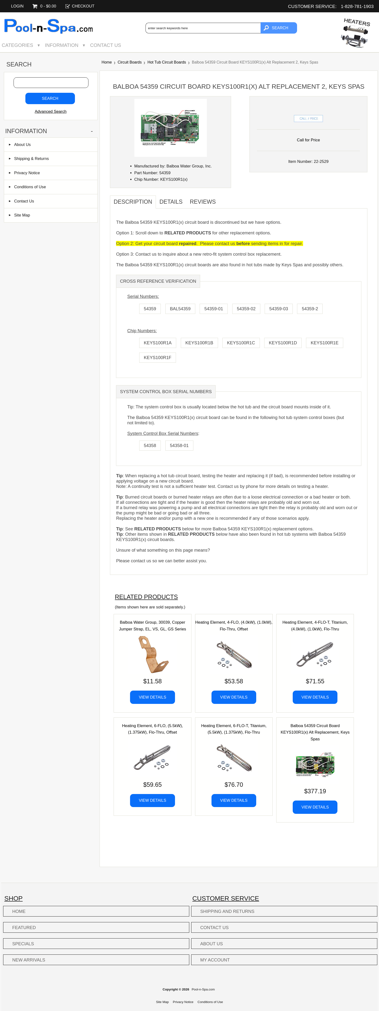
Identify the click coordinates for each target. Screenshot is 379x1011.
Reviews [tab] (203, 202)
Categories (17, 45)
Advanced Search (51, 111)
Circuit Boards (130, 62)
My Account (215, 959)
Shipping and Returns (227, 911)
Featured (24, 927)
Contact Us (105, 45)
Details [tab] (171, 202)
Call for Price (308, 140)
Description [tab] (133, 202)
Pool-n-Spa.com (203, 989)
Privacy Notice (24, 173)
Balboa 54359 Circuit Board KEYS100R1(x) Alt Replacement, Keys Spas (315, 732)
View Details (152, 697)
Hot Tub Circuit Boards (166, 62)
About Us (20, 144)
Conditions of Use (27, 187)
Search (18, 64)
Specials (23, 943)
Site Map (19, 215)
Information (62, 45)
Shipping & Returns (29, 158)
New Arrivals (28, 959)
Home (107, 62)
